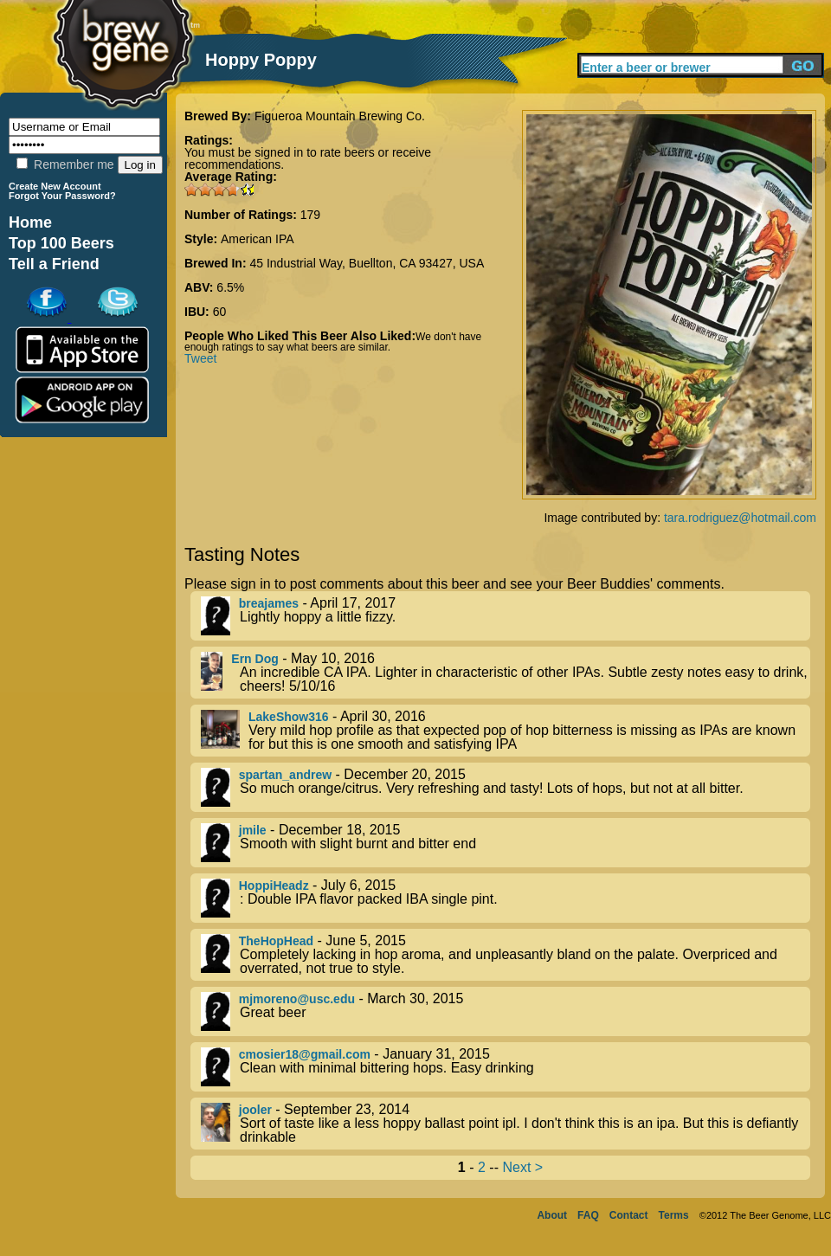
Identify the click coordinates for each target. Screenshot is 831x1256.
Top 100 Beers (61, 243)
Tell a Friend (54, 264)
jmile (253, 830)
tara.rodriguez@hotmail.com (740, 518)
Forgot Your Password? (62, 195)
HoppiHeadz (274, 885)
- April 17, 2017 (505, 615)
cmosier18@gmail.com (304, 1054)
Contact (628, 1215)
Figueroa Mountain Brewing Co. (339, 116)
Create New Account (55, 186)
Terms (674, 1215)
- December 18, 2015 (505, 842)
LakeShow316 (288, 717)
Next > (522, 1167)
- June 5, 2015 (505, 955)
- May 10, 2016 (505, 672)
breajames (269, 603)
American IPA (257, 239)
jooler (255, 1110)
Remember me (64, 164)
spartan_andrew (285, 775)
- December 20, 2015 (505, 787)
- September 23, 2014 (505, 1123)
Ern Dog (254, 659)
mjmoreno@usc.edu (297, 999)
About (552, 1215)
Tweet (200, 358)
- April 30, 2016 (505, 730)
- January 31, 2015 (505, 1066)
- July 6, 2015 (505, 898)
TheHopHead (276, 941)
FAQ (588, 1215)
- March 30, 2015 (505, 1011)
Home (30, 222)
